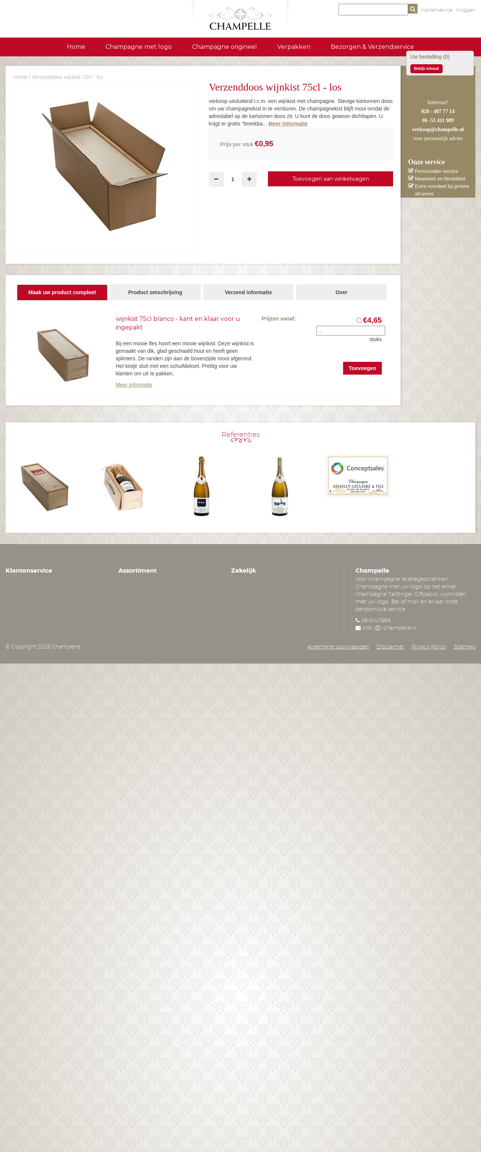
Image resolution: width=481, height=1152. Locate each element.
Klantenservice (436, 10)
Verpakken (293, 46)
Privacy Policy (428, 647)
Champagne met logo (139, 46)
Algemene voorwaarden (338, 647)
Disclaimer (390, 647)
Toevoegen (362, 368)
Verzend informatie (248, 292)
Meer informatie (134, 385)
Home (76, 46)
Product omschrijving (155, 292)
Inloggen (465, 10)
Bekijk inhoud (426, 69)
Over (342, 292)
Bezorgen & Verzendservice (372, 46)
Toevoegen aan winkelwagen (330, 178)
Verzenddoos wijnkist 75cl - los (67, 77)
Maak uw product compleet (62, 292)
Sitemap (464, 647)
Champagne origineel (224, 46)
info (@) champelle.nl (389, 628)
